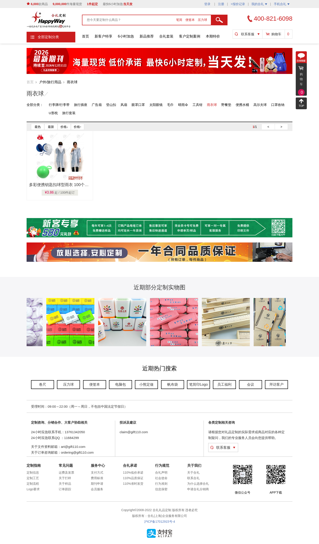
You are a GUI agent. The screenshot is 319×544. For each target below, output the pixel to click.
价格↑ (78, 127)
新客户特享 (103, 36)
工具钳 (197, 105)
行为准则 (161, 483)
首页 (85, 36)
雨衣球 (72, 82)
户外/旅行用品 (50, 82)
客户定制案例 (189, 36)
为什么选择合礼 (198, 483)
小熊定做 (146, 384)
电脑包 (120, 384)
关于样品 (65, 483)
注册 (221, 4)
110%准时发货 (133, 483)
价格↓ (64, 127)
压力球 (202, 20)
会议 (250, 384)
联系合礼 (193, 478)
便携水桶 (242, 105)
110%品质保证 (133, 478)
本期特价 (213, 36)
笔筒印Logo (198, 384)
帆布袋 (172, 384)
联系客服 (247, 34)
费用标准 (97, 478)
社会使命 (161, 478)
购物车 (276, 34)
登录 (207, 4)
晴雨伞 (183, 105)
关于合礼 (193, 472)
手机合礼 (282, 4)
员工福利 (224, 384)
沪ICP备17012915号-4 (159, 521)
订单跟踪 (65, 489)
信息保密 (161, 489)
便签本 (190, 20)
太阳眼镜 (156, 105)
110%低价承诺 (133, 472)
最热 (38, 127)
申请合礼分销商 (198, 489)
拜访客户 (276, 384)
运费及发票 (66, 472)
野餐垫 (226, 105)
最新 (51, 127)
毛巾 (170, 105)
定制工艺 (33, 478)
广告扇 (97, 105)
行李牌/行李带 (59, 105)
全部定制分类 (48, 37)
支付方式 (97, 472)
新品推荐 (147, 36)
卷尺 (42, 384)
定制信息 (33, 472)
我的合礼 (259, 4)
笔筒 (179, 20)
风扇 (124, 105)
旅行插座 (80, 105)
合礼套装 (166, 36)
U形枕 (53, 113)
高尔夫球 (260, 105)
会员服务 (97, 489)
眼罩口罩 (138, 105)
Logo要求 (33, 489)
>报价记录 (238, 4)
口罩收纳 (277, 105)
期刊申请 (97, 483)
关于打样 (65, 478)
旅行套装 (69, 113)
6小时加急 (126, 36)
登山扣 (111, 105)
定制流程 (33, 483)
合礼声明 (161, 472)
